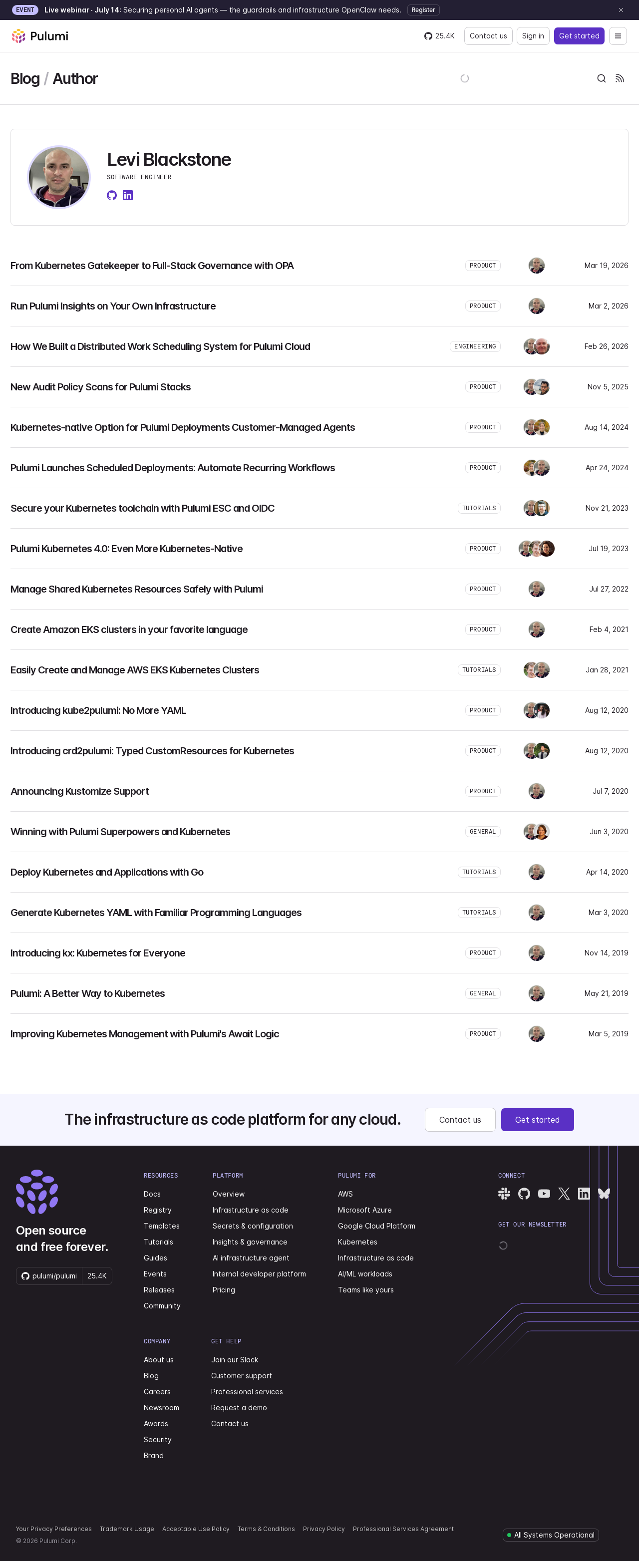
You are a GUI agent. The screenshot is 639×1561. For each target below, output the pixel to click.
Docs (152, 1194)
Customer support (241, 1375)
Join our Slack (234, 1359)
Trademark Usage (127, 1529)
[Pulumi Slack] (504, 1194)
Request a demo (239, 1407)
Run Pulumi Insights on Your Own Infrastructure (113, 306)
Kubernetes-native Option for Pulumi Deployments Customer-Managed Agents (182, 427)
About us (159, 1359)
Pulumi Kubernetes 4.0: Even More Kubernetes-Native (126, 549)
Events (155, 1273)
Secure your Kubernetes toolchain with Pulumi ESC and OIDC (142, 508)
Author (75, 78)
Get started (579, 35)
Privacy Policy (324, 1529)
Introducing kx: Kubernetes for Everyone (97, 953)
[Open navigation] (618, 36)
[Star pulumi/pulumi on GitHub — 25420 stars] (439, 36)
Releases (159, 1289)
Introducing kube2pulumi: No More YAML (98, 710)
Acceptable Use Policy (196, 1529)
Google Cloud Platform (376, 1226)
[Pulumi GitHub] (524, 1194)
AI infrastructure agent (251, 1257)
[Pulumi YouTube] (544, 1194)
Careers (157, 1391)
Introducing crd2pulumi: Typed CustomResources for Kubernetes (152, 751)
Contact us (488, 35)
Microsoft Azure (365, 1210)
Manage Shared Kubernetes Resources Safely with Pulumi (136, 589)
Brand (154, 1455)
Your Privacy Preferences (54, 1529)
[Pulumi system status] (551, 1535)
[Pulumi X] (564, 1194)
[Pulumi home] (40, 36)
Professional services (247, 1391)
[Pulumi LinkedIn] (584, 1194)
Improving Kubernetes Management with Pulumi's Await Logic (144, 1034)
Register (423, 9)
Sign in (533, 35)
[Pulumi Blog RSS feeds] (620, 78)
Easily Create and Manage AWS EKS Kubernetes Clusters (134, 670)
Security (158, 1439)
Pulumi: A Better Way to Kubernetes (87, 993)
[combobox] (602, 78)
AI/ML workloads (365, 1273)
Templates (162, 1226)
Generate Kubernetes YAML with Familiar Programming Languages (156, 913)
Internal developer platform (259, 1273)
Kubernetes (357, 1242)
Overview (229, 1194)
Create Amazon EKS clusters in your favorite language (129, 629)
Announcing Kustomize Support (79, 791)
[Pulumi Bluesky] (604, 1194)
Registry (158, 1210)
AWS (345, 1194)
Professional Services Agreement (403, 1529)
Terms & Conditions (266, 1529)
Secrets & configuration (253, 1226)
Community (162, 1305)
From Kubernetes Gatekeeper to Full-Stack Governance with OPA (152, 266)
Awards (156, 1423)
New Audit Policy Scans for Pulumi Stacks (100, 387)
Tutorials (158, 1242)
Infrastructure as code (251, 1210)
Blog (24, 78)
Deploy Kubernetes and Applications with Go (106, 872)
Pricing (224, 1289)
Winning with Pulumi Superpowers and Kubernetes (120, 832)
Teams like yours (366, 1289)
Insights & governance (250, 1242)
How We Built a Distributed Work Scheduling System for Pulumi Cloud (160, 346)
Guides (155, 1257)
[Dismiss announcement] (621, 10)
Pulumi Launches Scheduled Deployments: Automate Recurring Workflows (172, 468)
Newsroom (161, 1407)
